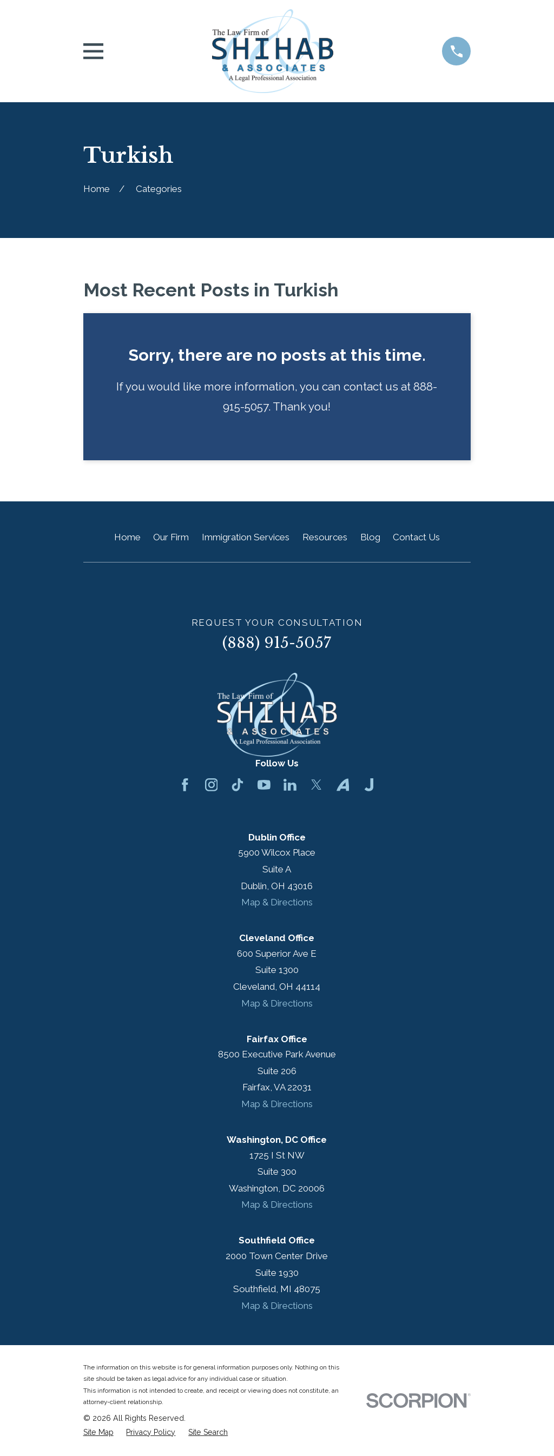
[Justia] (368, 784)
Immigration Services (245, 537)
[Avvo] (343, 784)
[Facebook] (185, 784)
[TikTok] (237, 784)
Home (127, 537)
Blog (370, 537)
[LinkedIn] (289, 784)
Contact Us (416, 537)
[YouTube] (264, 784)
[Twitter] (316, 784)
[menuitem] (98, 1433)
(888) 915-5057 (276, 643)
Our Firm (171, 537)
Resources (324, 537)
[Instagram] (211, 784)
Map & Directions (277, 902)
